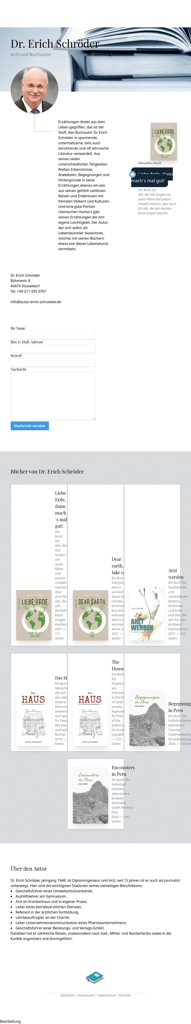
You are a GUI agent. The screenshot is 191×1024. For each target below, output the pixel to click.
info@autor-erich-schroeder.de (36, 301)
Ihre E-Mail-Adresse (27, 342)
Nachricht (18, 369)
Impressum (86, 995)
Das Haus (64, 678)
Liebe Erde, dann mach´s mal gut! (152, 177)
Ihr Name (18, 328)
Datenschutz (107, 995)
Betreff (16, 355)
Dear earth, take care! (121, 565)
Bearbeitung (10, 1021)
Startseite (68, 995)
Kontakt (124, 995)
